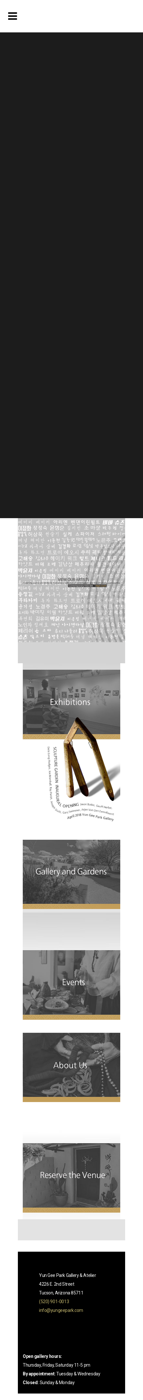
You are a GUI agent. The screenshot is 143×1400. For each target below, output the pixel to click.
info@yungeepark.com (61, 1310)
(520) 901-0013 (54, 1301)
